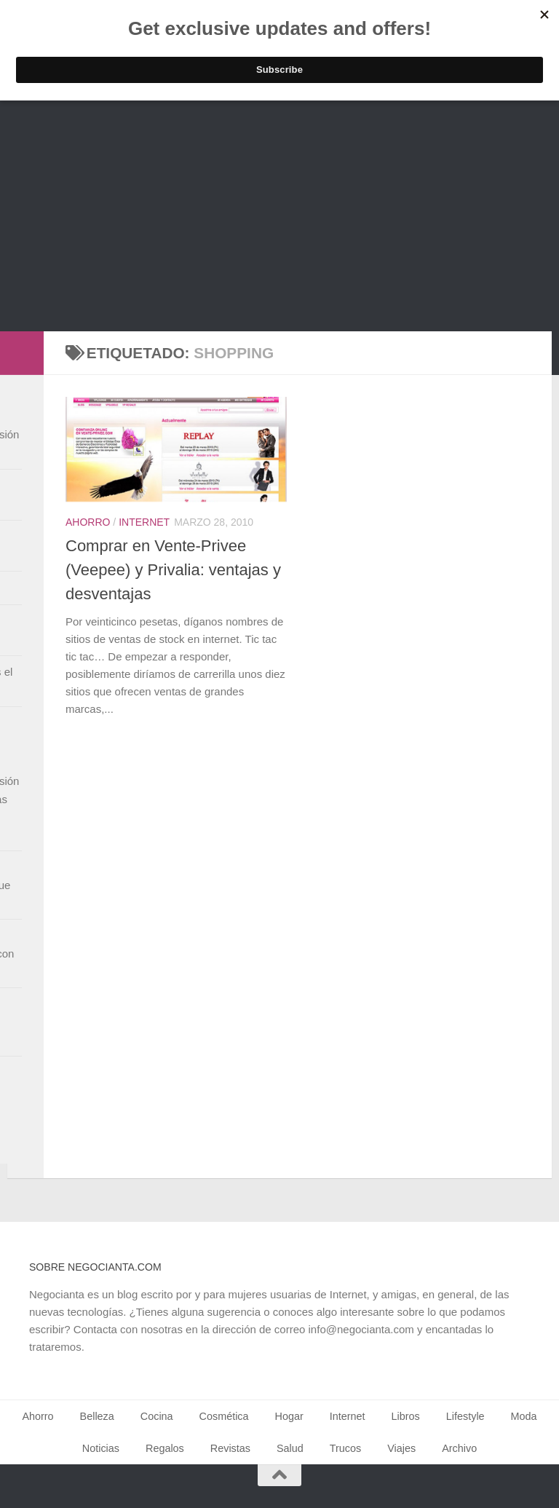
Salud (290, 1448)
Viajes (401, 1448)
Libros (406, 1416)
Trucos (345, 1448)
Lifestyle (465, 1416)
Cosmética (224, 1416)
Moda (524, 1416)
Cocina (156, 1416)
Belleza (97, 1416)
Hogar (289, 1416)
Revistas (230, 1448)
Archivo (459, 1448)
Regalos (165, 1448)
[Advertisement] (279, 222)
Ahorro (88, 522)
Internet (144, 522)
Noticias (100, 1448)
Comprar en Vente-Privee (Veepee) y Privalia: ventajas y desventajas (173, 570)
